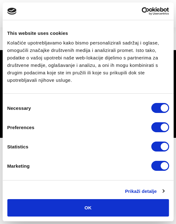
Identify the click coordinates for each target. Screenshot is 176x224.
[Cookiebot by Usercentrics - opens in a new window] (141, 11)
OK (88, 207)
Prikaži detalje (141, 191)
